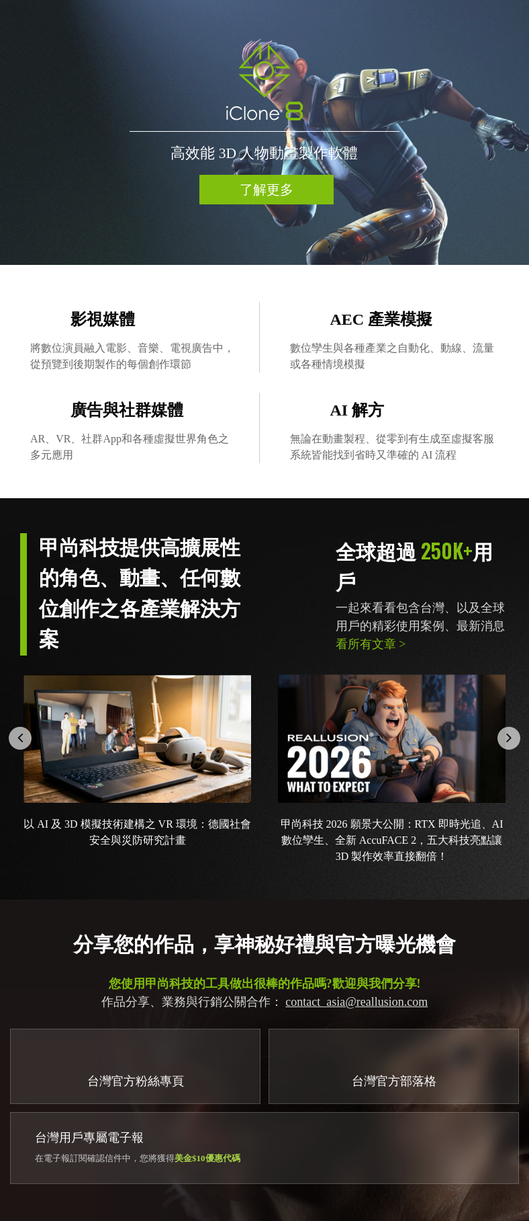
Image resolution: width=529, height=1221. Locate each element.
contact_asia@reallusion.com (356, 1002)
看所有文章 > (371, 644)
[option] (264, 132)
